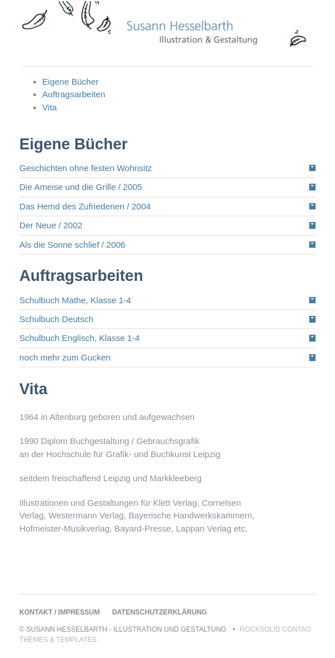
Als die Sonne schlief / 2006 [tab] (72, 244)
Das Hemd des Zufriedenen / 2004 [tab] (85, 206)
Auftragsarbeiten (73, 94)
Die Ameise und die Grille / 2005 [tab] (80, 187)
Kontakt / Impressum (59, 612)
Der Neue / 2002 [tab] (50, 225)
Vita (49, 107)
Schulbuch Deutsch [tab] (56, 319)
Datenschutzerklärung (159, 612)
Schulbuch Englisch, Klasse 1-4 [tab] (79, 338)
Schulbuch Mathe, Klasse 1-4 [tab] (75, 300)
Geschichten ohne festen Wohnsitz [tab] (85, 168)
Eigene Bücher (70, 81)
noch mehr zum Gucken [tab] (65, 357)
